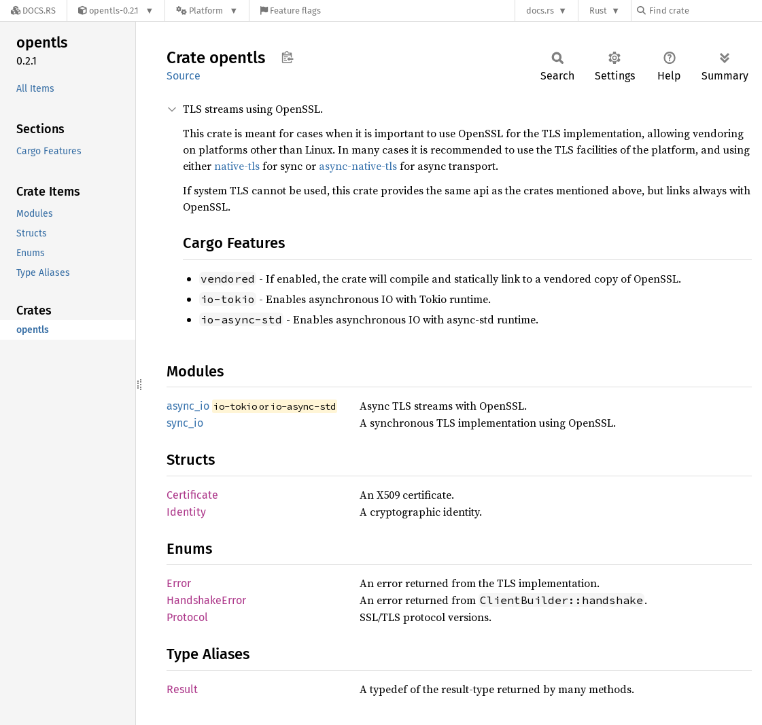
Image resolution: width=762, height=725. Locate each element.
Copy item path (287, 57)
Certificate (192, 495)
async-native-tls (358, 165)
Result (182, 689)
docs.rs (540, 10)
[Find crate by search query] (705, 10)
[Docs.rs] (33, 10)
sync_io (185, 423)
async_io (188, 406)
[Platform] (207, 10)
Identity (186, 512)
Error (179, 583)
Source (184, 75)
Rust (598, 10)
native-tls (237, 165)
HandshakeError (206, 600)
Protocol (187, 617)
